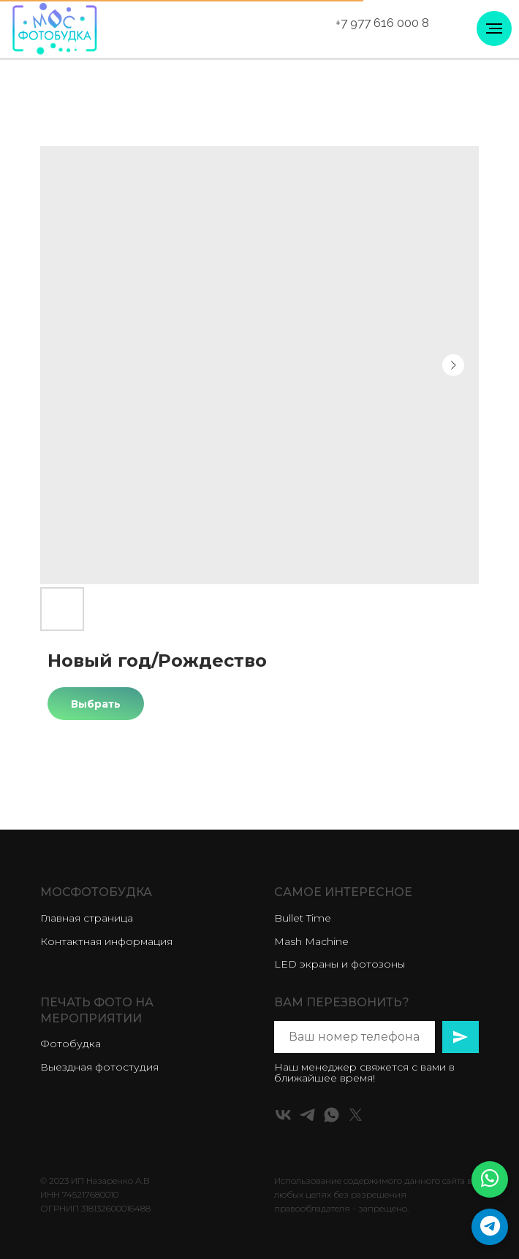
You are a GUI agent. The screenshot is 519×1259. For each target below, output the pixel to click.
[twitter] (355, 1115)
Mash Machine (311, 941)
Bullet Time (302, 918)
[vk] (283, 1115)
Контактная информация (106, 941)
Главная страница (86, 918)
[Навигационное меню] (494, 28)
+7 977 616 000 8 (382, 22)
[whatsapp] (331, 1115)
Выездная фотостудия (99, 1067)
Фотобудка (70, 1043)
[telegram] (307, 1115)
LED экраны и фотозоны (339, 964)
